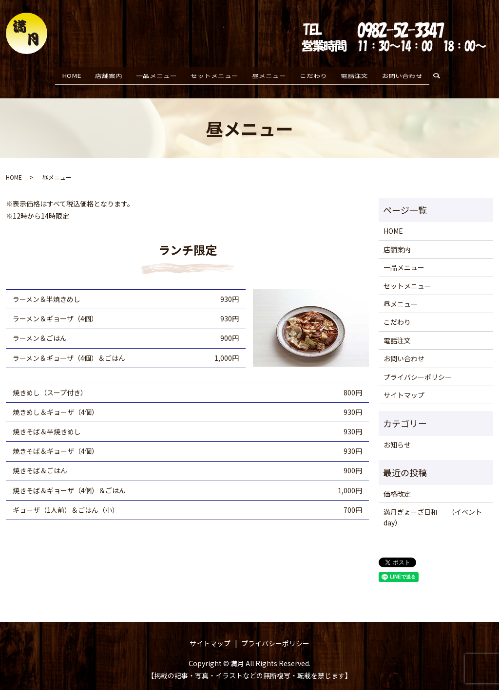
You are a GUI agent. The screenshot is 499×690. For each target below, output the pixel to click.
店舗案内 (108, 74)
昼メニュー (269, 74)
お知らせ (397, 436)
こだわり (313, 74)
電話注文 (354, 74)
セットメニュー (214, 74)
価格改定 (397, 485)
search (440, 74)
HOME (71, 74)
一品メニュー (156, 74)
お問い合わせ (402, 74)
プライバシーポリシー (418, 368)
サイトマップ (404, 386)
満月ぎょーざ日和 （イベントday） (433, 508)
